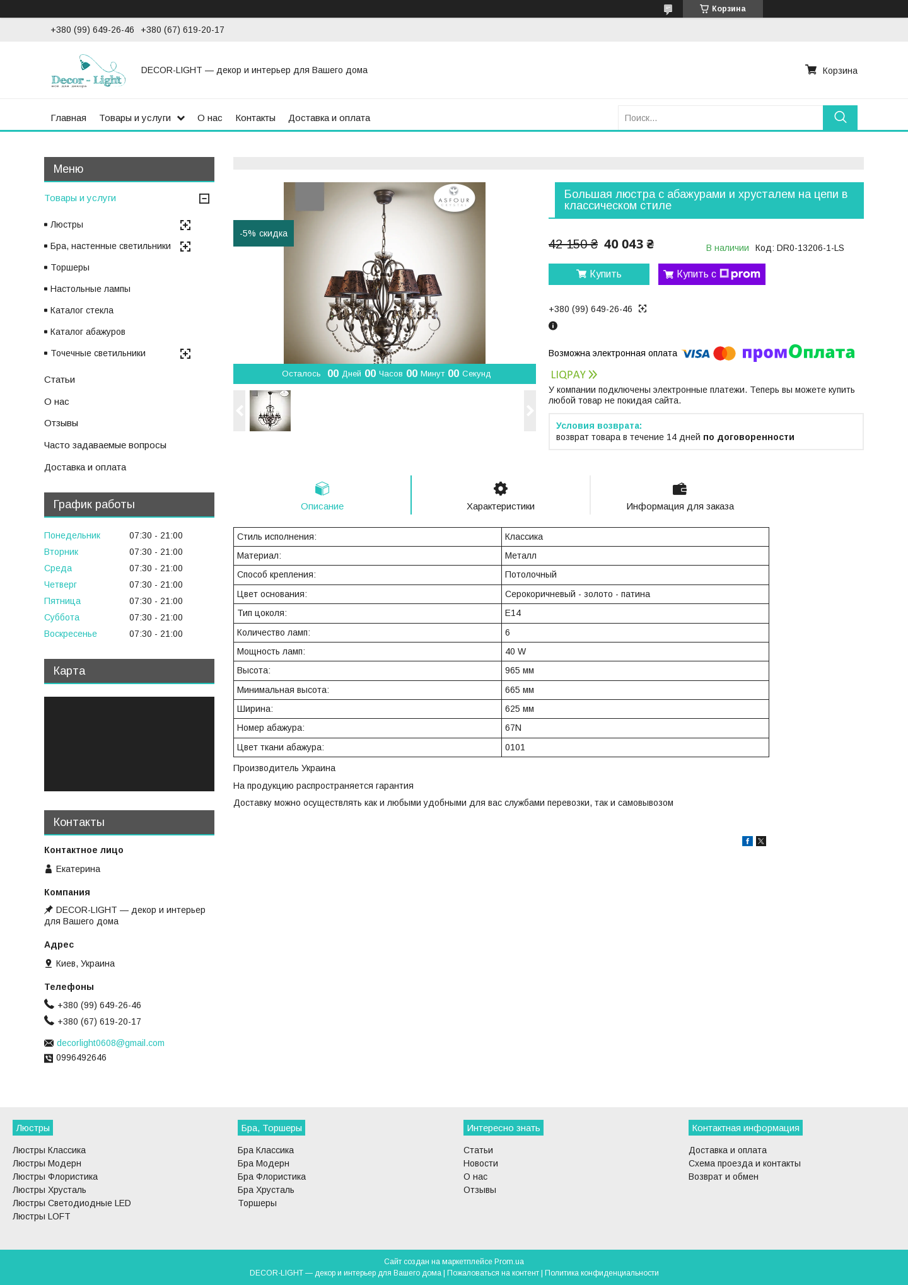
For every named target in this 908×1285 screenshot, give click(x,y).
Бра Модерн (263, 1163)
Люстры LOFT (42, 1216)
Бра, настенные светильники (110, 246)
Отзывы (61, 422)
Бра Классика (266, 1150)
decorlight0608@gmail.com (111, 1043)
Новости (480, 1163)
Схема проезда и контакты (745, 1163)
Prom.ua (509, 1261)
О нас (210, 117)
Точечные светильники (98, 353)
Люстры (66, 224)
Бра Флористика (272, 1177)
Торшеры (70, 267)
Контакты (255, 117)
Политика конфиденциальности (602, 1273)
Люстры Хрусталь (49, 1190)
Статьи (59, 379)
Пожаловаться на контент (493, 1273)
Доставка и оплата (329, 117)
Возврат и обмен (724, 1177)
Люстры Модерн (47, 1163)
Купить (606, 274)
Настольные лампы (90, 289)
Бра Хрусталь (266, 1190)
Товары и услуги (135, 117)
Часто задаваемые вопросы (105, 444)
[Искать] (840, 117)
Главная (68, 117)
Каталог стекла (82, 310)
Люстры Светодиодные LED (72, 1203)
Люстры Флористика (55, 1177)
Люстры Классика (49, 1150)
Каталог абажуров (87, 332)
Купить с (718, 274)
